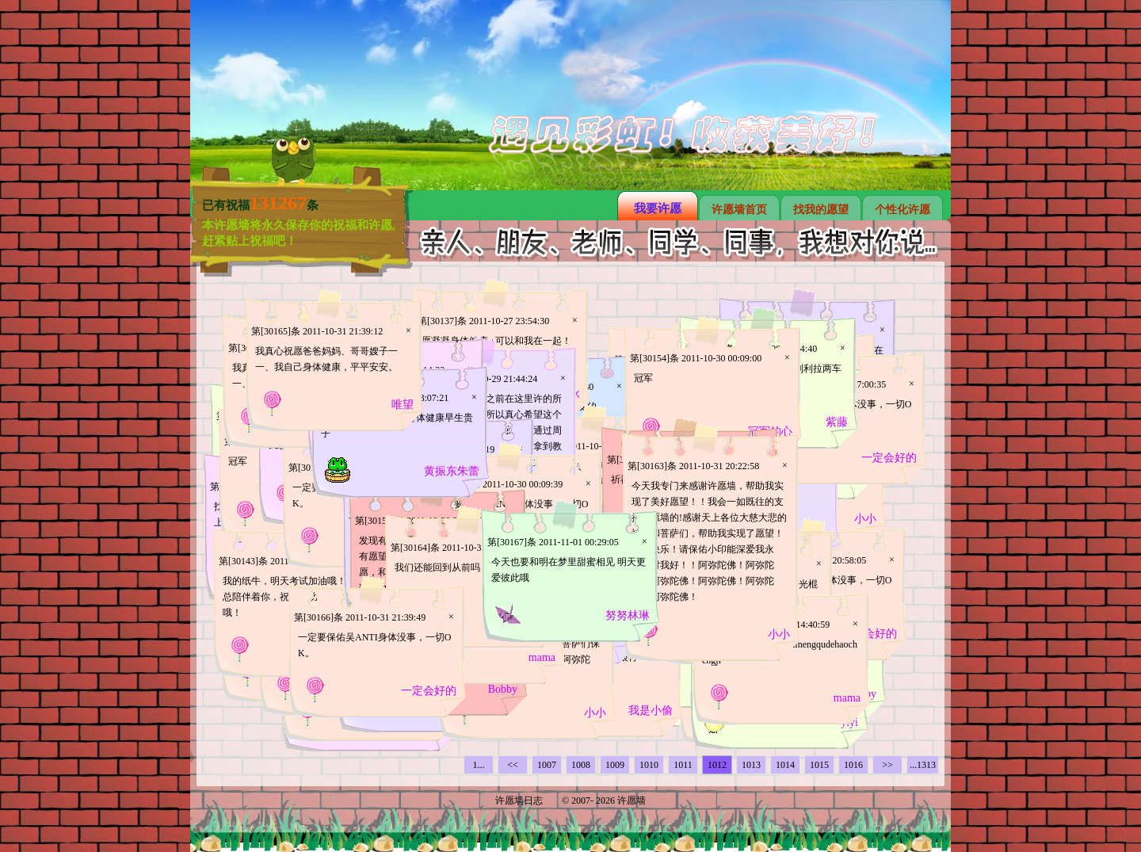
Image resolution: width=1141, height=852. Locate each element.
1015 (819, 764)
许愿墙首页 (739, 210)
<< (512, 764)
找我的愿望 (821, 210)
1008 (580, 764)
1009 (614, 764)
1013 (751, 764)
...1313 (923, 764)
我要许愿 (657, 208)
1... (479, 764)
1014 (785, 764)
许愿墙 (631, 800)
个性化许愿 (902, 210)
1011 (683, 764)
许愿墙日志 (519, 800)
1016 (853, 764)
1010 (648, 764)
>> (887, 764)
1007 (546, 764)
